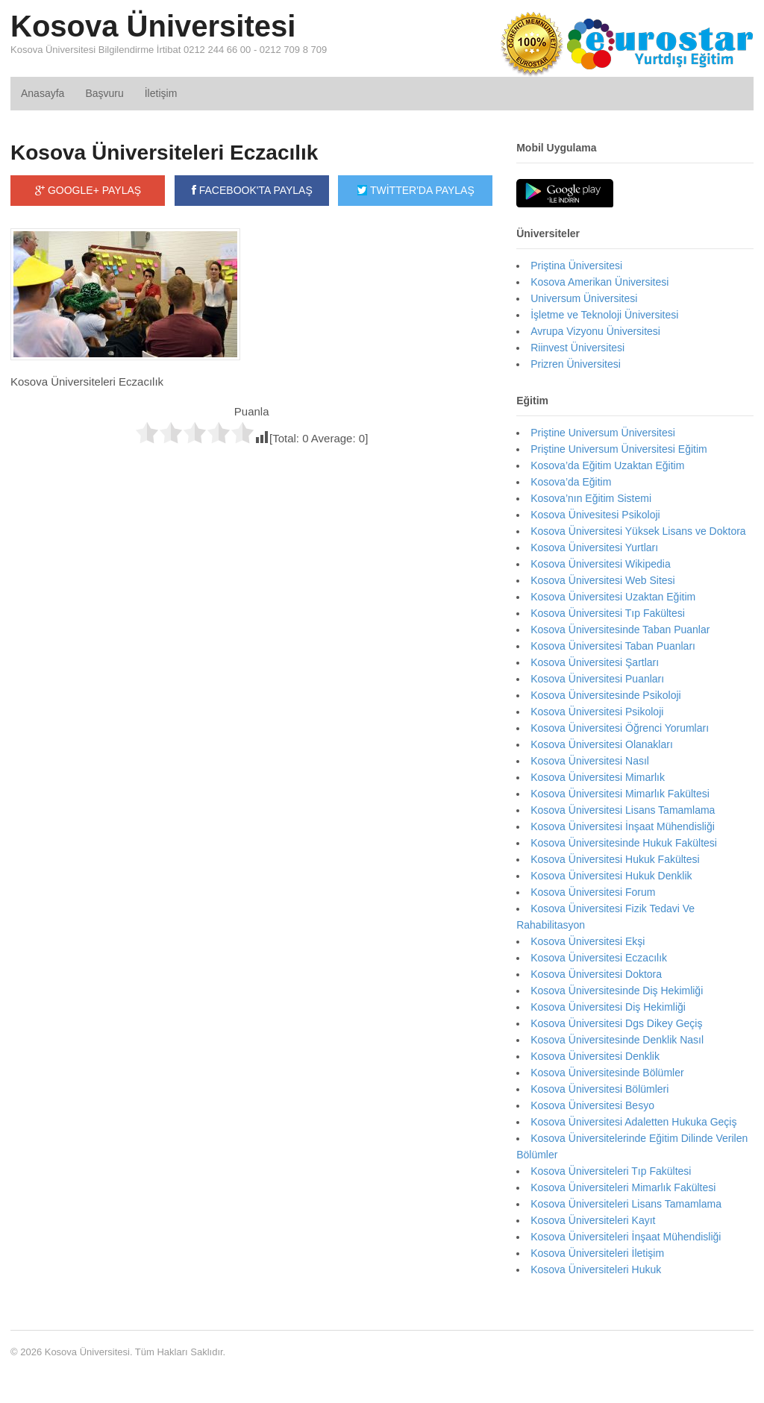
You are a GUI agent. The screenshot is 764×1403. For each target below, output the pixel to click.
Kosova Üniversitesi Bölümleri (599, 1089)
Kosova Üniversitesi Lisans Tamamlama (622, 810)
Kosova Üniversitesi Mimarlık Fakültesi (620, 794)
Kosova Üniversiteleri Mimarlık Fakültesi (623, 1187)
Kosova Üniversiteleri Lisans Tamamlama (625, 1204)
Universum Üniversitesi (583, 298)
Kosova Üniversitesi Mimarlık (597, 777)
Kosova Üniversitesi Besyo (592, 1105)
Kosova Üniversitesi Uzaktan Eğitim (612, 597)
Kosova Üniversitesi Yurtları (594, 547)
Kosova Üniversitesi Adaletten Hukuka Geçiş (633, 1122)
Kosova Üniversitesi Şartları (594, 662)
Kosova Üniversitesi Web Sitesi (602, 580)
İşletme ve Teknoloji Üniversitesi (604, 315)
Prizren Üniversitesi (575, 364)
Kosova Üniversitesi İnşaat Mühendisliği (622, 826)
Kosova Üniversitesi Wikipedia (600, 564)
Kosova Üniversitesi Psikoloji (596, 712)
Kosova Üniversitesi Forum (592, 892)
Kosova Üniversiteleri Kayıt (592, 1220)
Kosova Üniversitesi (152, 26)
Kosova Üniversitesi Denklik (595, 1056)
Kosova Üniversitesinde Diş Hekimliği (616, 990)
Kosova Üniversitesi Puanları (597, 679)
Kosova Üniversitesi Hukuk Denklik (611, 876)
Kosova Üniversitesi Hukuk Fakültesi (614, 859)
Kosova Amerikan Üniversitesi (599, 282)
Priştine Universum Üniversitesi (602, 433)
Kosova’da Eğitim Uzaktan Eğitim (607, 465)
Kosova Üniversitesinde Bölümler (606, 1073)
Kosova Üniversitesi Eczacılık (598, 958)
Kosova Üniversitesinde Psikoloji (605, 695)
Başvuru (104, 93)
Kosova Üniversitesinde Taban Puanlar (620, 629)
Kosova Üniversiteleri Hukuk (595, 1269)
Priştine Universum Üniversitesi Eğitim (618, 449)
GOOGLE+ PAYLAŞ (88, 190)
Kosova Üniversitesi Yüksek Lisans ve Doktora (637, 531)
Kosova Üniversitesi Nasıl (589, 761)
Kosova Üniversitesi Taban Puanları (612, 646)
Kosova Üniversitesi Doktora (596, 974)
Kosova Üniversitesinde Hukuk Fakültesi (623, 843)
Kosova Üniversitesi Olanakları (601, 744)
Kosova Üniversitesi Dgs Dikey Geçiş (616, 1023)
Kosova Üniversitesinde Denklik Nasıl (617, 1040)
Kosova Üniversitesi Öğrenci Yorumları (619, 728)
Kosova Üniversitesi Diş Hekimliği (608, 1007)
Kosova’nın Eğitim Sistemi (590, 498)
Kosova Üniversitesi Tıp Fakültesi (607, 613)
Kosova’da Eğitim (570, 482)
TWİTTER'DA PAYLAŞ (415, 190)
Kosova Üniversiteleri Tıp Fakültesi (610, 1171)
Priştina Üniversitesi (576, 266)
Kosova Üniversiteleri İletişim (597, 1253)
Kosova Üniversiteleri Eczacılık (164, 152)
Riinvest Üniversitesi (577, 348)
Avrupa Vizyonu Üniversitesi (595, 331)
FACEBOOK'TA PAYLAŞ (252, 190)
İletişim (161, 93)
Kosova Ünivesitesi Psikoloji (595, 515)
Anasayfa (42, 93)
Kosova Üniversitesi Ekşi (587, 941)
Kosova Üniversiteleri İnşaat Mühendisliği (625, 1237)
